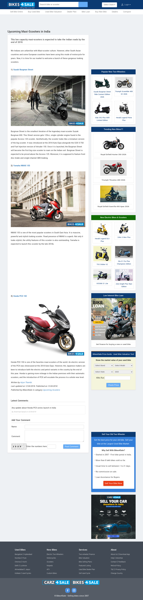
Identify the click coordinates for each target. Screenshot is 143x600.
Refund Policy (116, 565)
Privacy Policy (121, 569)
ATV (48, 569)
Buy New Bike (101, 11)
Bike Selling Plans (85, 562)
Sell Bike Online (16, 11)
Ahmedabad (19, 569)
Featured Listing (85, 565)
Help (112, 558)
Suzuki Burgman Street (23, 69)
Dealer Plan (71, 11)
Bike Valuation (84, 558)
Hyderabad (28, 554)
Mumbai (18, 558)
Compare (127, 11)
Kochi (25, 562)
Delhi (16, 565)
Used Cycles (26, 573)
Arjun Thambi (26, 382)
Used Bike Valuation (53, 11)
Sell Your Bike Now (113, 483)
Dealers (115, 11)
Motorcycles (51, 558)
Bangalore (18, 554)
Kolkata (17, 573)
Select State (109, 4)
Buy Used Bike (34, 11)
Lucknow (23, 565)
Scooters (50, 562)
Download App (124, 554)
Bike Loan (86, 11)
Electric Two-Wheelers (55, 554)
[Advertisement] (72, 22)
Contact (114, 562)
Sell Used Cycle (84, 573)
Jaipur (27, 569)
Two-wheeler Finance (87, 554)
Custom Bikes (52, 573)
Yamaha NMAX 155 (21, 165)
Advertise (119, 558)
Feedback (122, 562)
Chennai (18, 562)
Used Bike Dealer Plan (87, 569)
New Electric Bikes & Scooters (113, 217)
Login (126, 4)
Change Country (117, 573)
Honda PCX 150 (20, 296)
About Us (114, 554)
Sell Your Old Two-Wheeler (113, 434)
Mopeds (50, 565)
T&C (112, 569)
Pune (24, 558)
